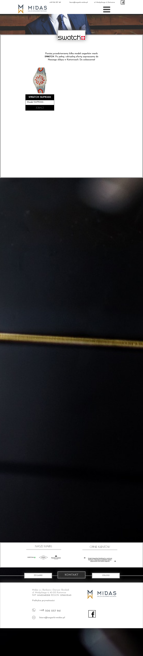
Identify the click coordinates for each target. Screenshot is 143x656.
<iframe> (71, 642)
